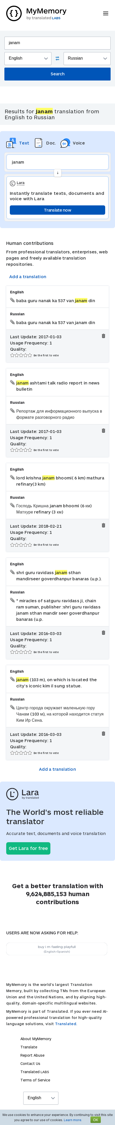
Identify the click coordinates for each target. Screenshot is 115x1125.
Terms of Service (35, 1080)
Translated (34, 1072)
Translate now (57, 209)
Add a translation (27, 276)
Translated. (66, 1024)
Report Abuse (32, 1055)
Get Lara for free (28, 848)
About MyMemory (35, 1038)
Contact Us (30, 1063)
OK (95, 1120)
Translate (28, 1047)
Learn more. (73, 1120)
